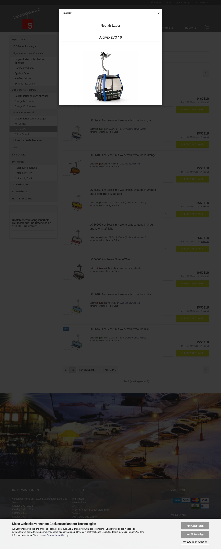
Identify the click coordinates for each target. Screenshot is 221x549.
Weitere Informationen (195, 541)
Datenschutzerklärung (57, 535)
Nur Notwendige (195, 534)
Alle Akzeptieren (195, 525)
